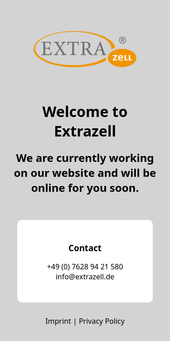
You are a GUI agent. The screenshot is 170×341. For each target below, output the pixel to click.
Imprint (58, 321)
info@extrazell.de (85, 277)
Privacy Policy (102, 321)
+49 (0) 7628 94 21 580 (85, 267)
